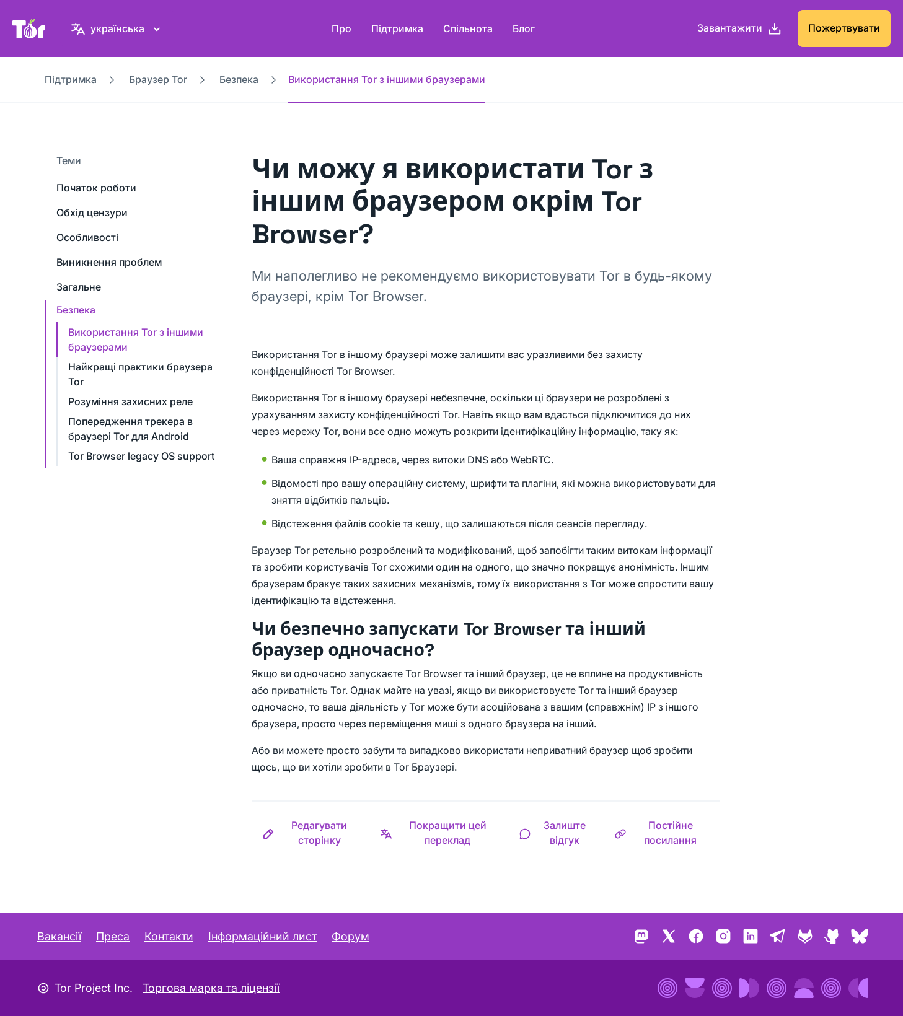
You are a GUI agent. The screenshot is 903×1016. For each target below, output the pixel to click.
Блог (524, 28)
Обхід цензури (92, 212)
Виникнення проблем (109, 262)
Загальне (78, 287)
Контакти (168, 936)
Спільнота (468, 28)
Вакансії (59, 936)
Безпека (238, 79)
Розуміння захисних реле (130, 401)
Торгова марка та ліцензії (211, 987)
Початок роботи (96, 188)
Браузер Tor (158, 79)
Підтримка (397, 28)
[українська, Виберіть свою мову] (117, 28)
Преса (113, 936)
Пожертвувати (844, 28)
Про (341, 28)
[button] (310, 832)
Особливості (87, 237)
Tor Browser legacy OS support (141, 456)
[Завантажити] (740, 28)
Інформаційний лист (262, 936)
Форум (350, 936)
